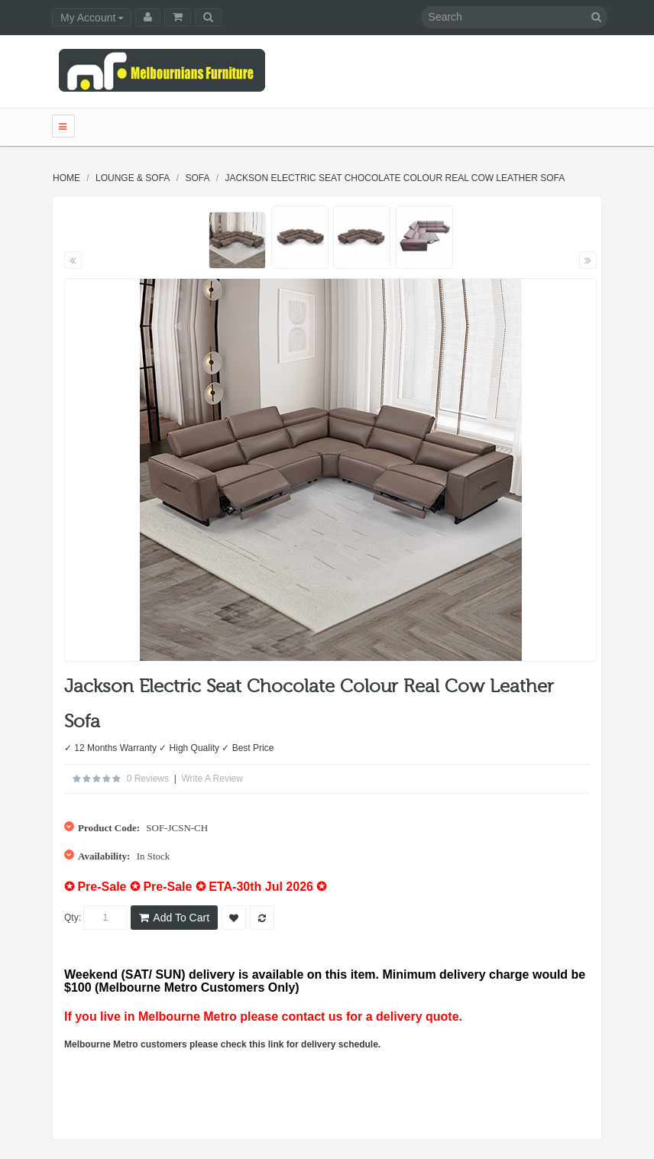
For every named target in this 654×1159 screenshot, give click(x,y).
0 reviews (148, 778)
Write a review (211, 778)
